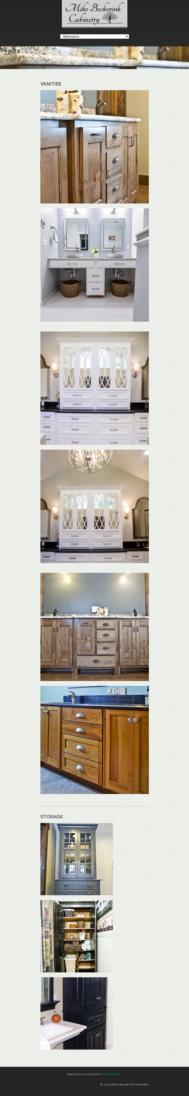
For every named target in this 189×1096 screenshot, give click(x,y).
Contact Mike (111, 1074)
